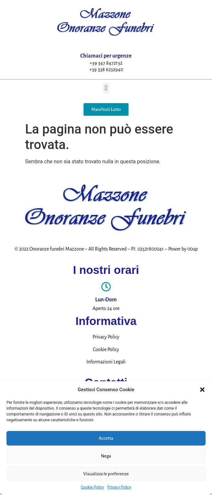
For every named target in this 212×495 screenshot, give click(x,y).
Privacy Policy (119, 487)
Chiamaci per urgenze (106, 56)
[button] (202, 389)
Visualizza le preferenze (106, 473)
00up (192, 249)
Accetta (106, 438)
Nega (106, 456)
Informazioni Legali (106, 361)
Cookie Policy (92, 487)
